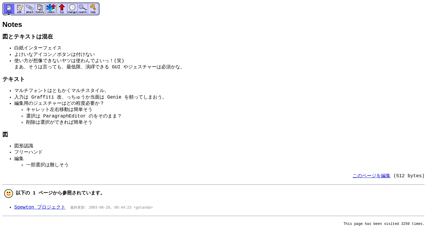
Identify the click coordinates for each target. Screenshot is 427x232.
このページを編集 (372, 176)
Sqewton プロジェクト (40, 207)
